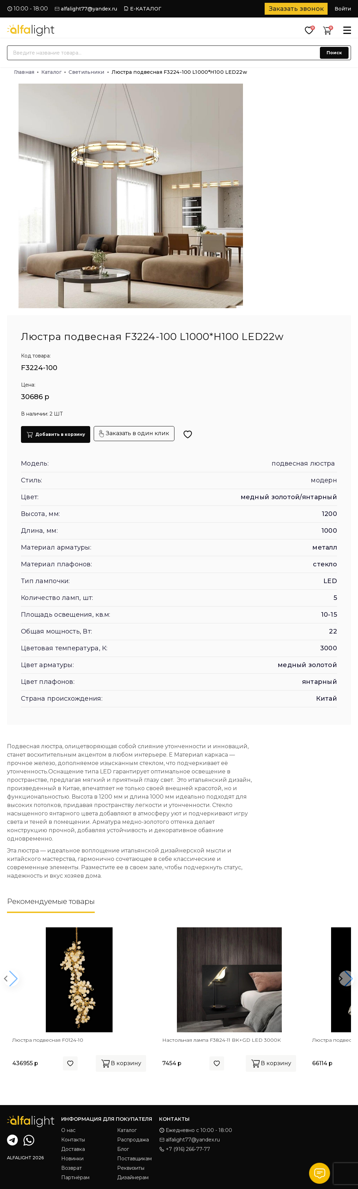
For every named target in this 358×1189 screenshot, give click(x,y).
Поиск (334, 52)
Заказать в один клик (134, 433)
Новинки (72, 1158)
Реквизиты (130, 1168)
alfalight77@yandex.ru (89, 9)
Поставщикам (134, 1158)
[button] (11, 978)
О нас (68, 1130)
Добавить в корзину (55, 434)
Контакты (73, 1140)
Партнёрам (75, 1177)
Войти (343, 9)
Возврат (71, 1168)
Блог (123, 1149)
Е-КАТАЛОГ (145, 9)
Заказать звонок (296, 9)
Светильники (89, 72)
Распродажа (133, 1140)
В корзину (121, 1063)
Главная (26, 72)
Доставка (73, 1149)
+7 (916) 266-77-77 (184, 1149)
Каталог (53, 72)
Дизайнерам (133, 1177)
